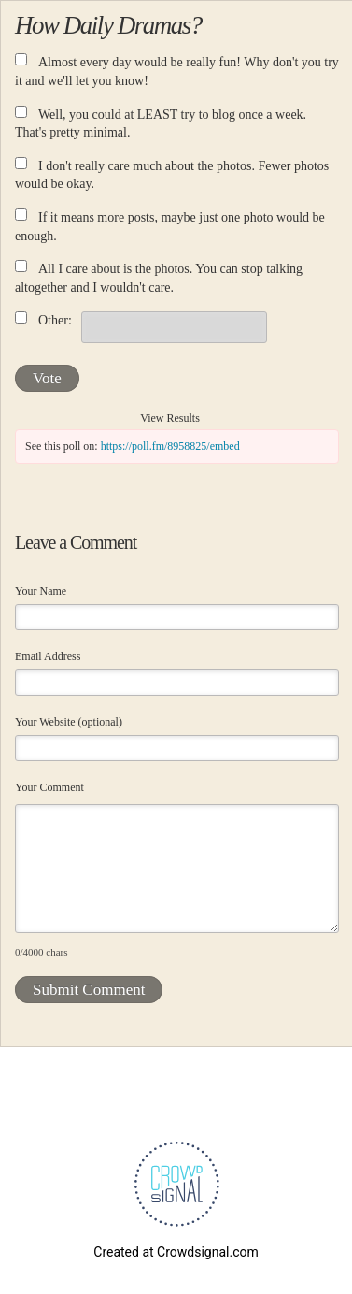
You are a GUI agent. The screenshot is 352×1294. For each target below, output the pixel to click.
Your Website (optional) (68, 721)
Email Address (47, 656)
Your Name (40, 590)
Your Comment (49, 787)
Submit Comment (89, 990)
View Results (170, 417)
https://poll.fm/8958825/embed (170, 446)
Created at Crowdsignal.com (175, 1251)
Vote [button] (47, 378)
